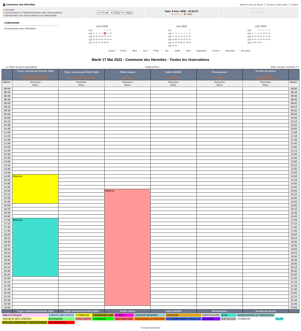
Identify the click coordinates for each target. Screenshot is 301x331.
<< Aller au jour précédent (21, 66)
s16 (90, 39)
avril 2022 (102, 26)
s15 (90, 36)
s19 (169, 36)
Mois (35, 85)
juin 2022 (261, 26)
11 (94, 36)
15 (105, 36)
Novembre (230, 51)
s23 (249, 33)
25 (94, 42)
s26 (249, 42)
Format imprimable (150, 328)
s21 (169, 42)
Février (123, 51)
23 (108, 39)
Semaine (35, 82)
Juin (167, 51)
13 (99, 36)
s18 (169, 33)
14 (102, 36)
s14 (90, 33)
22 (105, 39)
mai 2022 (181, 26)
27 (99, 42)
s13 (90, 30)
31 (176, 45)
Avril (145, 51)
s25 (249, 39)
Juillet (177, 51)
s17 (90, 42)
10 (110, 33)
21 (102, 39)
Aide (189, 14)
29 (105, 42)
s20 (169, 39)
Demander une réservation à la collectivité (31, 15)
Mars (135, 51)
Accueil (9, 9)
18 (94, 39)
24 (110, 39)
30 (108, 42)
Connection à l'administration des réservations (33, 12)
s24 (249, 36)
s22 (169, 46)
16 (108, 36)
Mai (157, 51)
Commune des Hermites (21, 28)
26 (97, 42)
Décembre (245, 51)
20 (99, 39)
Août (188, 51)
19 (97, 39)
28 (102, 42)
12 (97, 36)
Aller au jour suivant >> (285, 66)
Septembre (201, 51)
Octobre (216, 51)
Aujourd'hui (152, 66)
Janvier (112, 51)
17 (110, 36)
